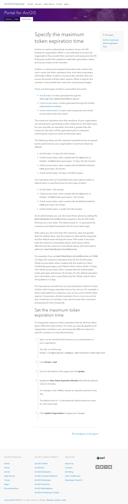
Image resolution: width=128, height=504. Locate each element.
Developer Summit (73, 479)
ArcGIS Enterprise (14, 3)
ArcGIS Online (41, 462)
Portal (30, 4)
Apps (66, 4)
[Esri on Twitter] (97, 466)
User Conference (72, 475)
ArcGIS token (45, 95)
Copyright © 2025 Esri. (13, 499)
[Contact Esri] (110, 466)
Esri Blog (69, 471)
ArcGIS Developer (43, 479)
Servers (38, 4)
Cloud (59, 4)
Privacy (42, 499)
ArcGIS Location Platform (46, 475)
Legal (64, 499)
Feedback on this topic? (86, 433)
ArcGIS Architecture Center (47, 491)
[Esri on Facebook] (102, 466)
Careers (68, 467)
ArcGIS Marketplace (44, 487)
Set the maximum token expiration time (111, 43)
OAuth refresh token (49, 110)
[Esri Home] (100, 457)
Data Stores (49, 4)
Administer (27, 19)
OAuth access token (49, 103)
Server (7, 471)
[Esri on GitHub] (106, 466)
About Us (69, 462)
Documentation (11, 487)
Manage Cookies (53, 499)
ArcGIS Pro (39, 467)
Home (8, 19)
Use (16, 19)
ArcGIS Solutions (42, 483)
